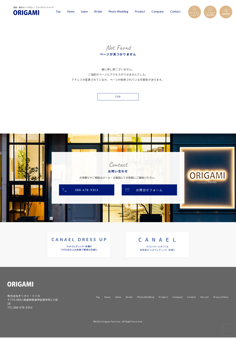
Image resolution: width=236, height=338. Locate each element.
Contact (175, 11)
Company (158, 11)
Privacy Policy (221, 297)
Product (140, 11)
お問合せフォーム (149, 190)
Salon (84, 11)
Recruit (205, 297)
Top (58, 11)
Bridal (98, 11)
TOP (118, 97)
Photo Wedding (118, 11)
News (70, 11)
